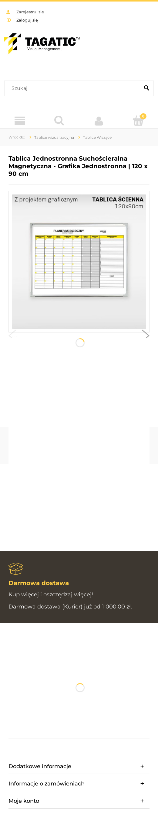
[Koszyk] (138, 120)
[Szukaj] (146, 88)
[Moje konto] (99, 120)
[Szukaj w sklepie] (73, 88)
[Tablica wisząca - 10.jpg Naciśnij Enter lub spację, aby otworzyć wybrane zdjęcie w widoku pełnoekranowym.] (79, 261)
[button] (12, 337)
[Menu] (20, 121)
